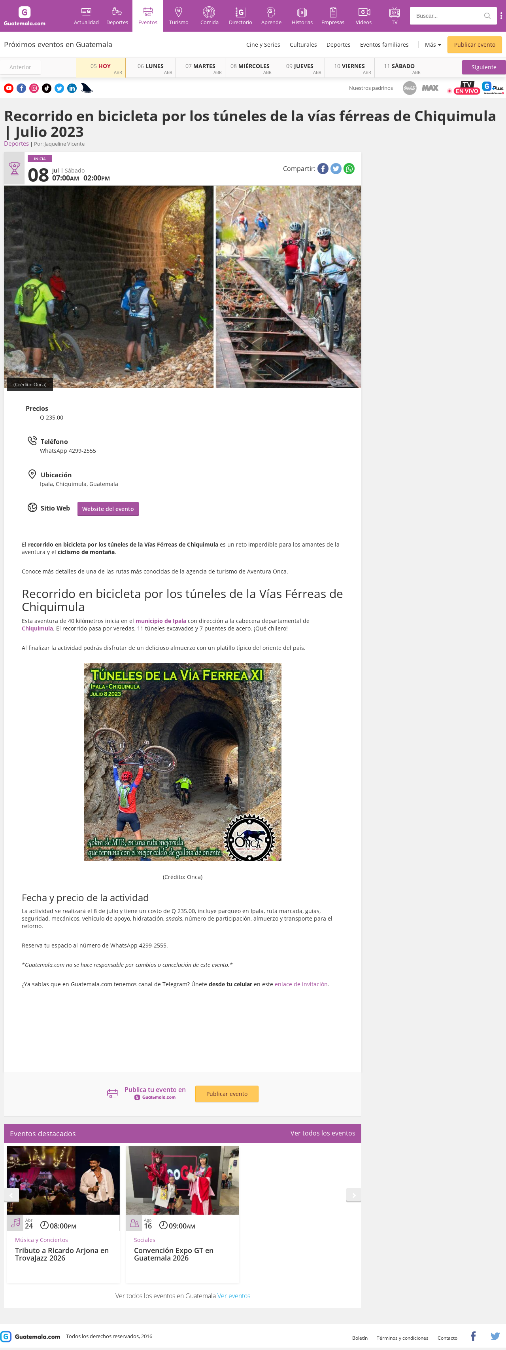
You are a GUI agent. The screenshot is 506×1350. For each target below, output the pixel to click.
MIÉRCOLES (250, 66)
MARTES (200, 66)
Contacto (447, 1338)
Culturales (303, 44)
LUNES (151, 66)
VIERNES (349, 66)
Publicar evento (474, 44)
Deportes (339, 44)
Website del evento (108, 509)
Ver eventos (233, 1295)
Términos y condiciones (403, 1338)
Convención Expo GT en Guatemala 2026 (173, 1254)
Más (430, 44)
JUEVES (299, 66)
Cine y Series (263, 44)
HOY (101, 66)
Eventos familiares (384, 44)
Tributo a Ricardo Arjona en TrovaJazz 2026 (62, 1254)
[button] (484, 67)
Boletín (360, 1338)
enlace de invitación (301, 984)
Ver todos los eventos (323, 1133)
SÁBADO (399, 66)
